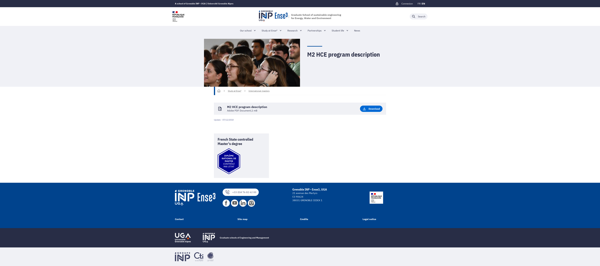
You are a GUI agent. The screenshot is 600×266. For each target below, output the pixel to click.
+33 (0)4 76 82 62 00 (240, 192)
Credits (304, 219)
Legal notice (369, 219)
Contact (179, 219)
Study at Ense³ (234, 91)
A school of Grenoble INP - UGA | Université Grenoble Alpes (204, 3)
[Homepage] (219, 91)
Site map (242, 219)
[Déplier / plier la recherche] (419, 16)
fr (419, 3)
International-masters (259, 91)
